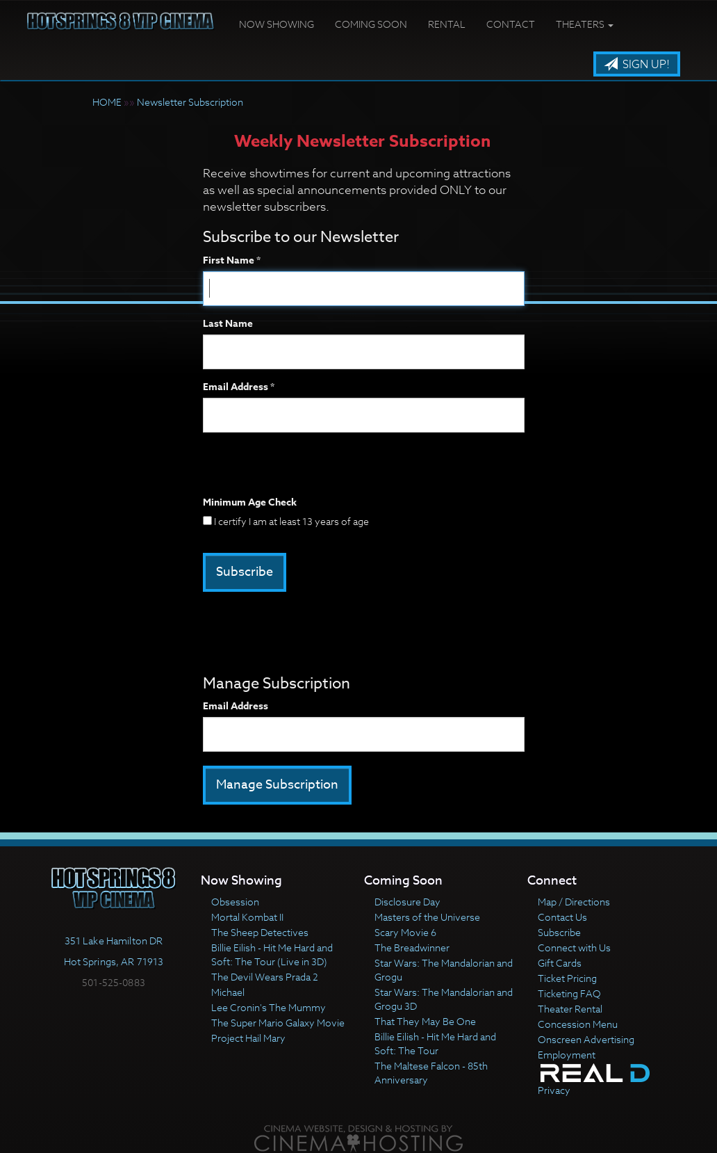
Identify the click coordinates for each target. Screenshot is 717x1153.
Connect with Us (574, 947)
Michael (228, 992)
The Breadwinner (412, 947)
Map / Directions (574, 901)
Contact (510, 24)
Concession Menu (578, 1024)
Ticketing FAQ (569, 993)
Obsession (235, 901)
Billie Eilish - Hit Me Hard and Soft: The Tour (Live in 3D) (272, 954)
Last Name (228, 324)
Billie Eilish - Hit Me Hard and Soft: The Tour (435, 1043)
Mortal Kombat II (247, 917)
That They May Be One (425, 1021)
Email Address (235, 706)
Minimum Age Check (250, 503)
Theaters (584, 24)
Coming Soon (371, 24)
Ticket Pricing (567, 978)
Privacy (554, 1090)
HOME (107, 101)
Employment (566, 1054)
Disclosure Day (407, 901)
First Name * (232, 261)
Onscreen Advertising (586, 1039)
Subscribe (559, 932)
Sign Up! (637, 64)
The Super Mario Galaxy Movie (278, 1022)
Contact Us (562, 917)
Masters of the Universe (427, 917)
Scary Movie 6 (405, 932)
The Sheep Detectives (259, 932)
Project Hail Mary (248, 1038)
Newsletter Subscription (190, 101)
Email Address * (238, 387)
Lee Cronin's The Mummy (268, 1007)
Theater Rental (570, 1008)
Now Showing (276, 24)
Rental (446, 24)
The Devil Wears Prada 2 (264, 976)
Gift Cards (560, 962)
